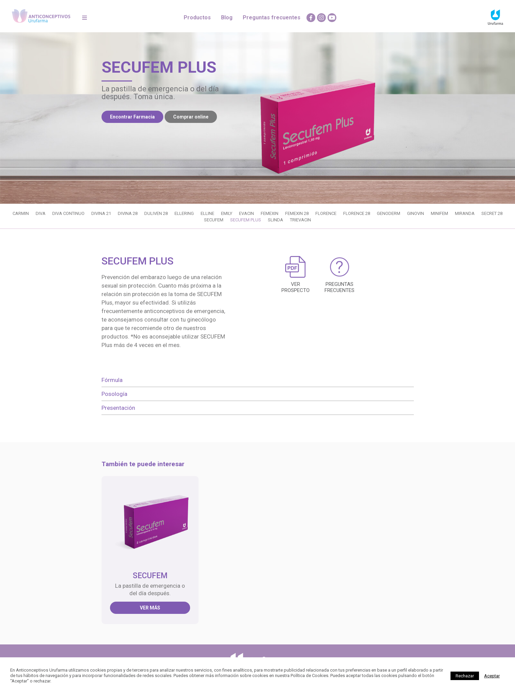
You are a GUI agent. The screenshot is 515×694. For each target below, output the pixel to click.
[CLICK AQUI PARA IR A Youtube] (332, 17)
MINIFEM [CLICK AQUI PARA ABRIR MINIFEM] (439, 213)
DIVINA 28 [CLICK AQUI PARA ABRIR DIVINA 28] (127, 213)
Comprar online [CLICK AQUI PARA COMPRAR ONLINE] (190, 117)
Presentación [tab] (118, 407)
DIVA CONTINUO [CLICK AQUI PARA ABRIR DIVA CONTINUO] (68, 213)
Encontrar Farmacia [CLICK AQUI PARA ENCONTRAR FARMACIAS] (132, 117)
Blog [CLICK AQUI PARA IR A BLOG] (227, 17)
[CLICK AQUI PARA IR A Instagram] (321, 17)
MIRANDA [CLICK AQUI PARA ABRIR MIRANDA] (465, 213)
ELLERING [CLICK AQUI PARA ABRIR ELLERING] (184, 213)
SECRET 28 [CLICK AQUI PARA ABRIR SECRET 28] (491, 213)
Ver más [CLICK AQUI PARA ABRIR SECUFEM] (150, 607)
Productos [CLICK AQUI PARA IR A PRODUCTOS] (197, 17)
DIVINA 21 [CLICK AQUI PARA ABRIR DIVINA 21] (101, 213)
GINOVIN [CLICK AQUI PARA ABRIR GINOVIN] (415, 213)
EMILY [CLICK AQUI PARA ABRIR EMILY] (226, 213)
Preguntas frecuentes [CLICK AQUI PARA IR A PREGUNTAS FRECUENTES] (271, 17)
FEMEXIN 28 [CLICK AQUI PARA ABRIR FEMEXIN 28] (297, 213)
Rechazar (465, 675)
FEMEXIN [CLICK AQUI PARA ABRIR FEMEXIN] (269, 213)
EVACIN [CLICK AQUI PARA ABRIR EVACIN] (246, 213)
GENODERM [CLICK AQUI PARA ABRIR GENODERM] (388, 213)
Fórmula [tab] (112, 380)
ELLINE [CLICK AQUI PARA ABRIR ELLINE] (207, 213)
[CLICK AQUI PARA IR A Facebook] (311, 17)
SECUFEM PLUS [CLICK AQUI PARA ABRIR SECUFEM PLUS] (245, 219)
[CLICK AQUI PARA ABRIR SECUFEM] (150, 521)
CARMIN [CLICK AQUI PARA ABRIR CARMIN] (21, 213)
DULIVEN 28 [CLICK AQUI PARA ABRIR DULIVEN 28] (156, 213)
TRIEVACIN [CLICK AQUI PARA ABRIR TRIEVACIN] (300, 219)
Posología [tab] (114, 393)
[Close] (492, 676)
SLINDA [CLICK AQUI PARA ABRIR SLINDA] (275, 219)
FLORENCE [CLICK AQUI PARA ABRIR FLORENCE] (325, 213)
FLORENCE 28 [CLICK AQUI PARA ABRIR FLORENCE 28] (356, 213)
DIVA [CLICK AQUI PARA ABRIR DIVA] (40, 213)
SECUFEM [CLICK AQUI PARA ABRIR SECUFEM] (213, 219)
